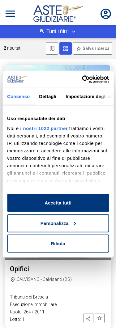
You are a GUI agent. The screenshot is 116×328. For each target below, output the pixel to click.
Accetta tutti (58, 202)
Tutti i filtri (57, 31)
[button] (88, 318)
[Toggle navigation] (10, 13)
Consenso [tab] (18, 96)
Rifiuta (58, 243)
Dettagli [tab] (47, 96)
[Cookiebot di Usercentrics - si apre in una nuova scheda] (82, 79)
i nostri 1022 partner (44, 128)
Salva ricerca (96, 48)
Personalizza (58, 223)
